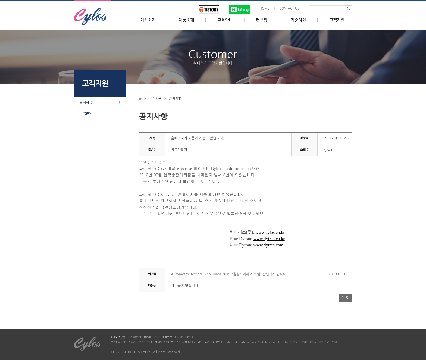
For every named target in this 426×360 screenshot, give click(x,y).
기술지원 (298, 20)
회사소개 (147, 20)
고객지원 (336, 20)
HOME (264, 8)
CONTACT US (289, 8)
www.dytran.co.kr (269, 238)
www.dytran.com (268, 245)
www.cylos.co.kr (270, 232)
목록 (345, 297)
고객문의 (85, 113)
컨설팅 (261, 20)
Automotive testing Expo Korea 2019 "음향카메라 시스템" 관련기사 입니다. (229, 274)
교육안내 (225, 20)
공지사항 (85, 102)
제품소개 (186, 20)
